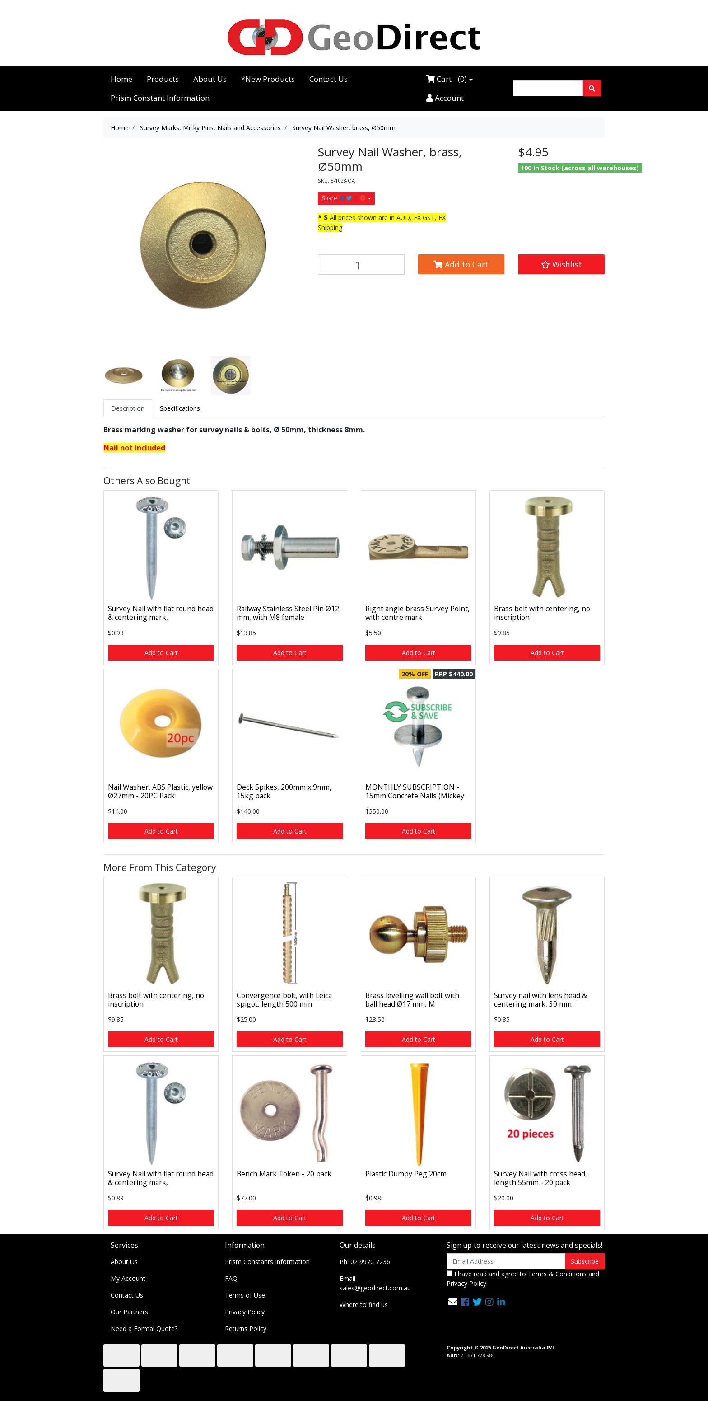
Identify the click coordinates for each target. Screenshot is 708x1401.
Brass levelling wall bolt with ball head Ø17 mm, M (412, 999)
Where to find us (364, 1304)
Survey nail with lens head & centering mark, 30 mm (540, 999)
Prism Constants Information (267, 1261)
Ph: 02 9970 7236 (365, 1261)
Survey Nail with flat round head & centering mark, (161, 613)
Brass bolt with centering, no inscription (542, 613)
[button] (561, 264)
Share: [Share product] (344, 198)
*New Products (268, 79)
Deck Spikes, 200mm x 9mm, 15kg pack (284, 791)
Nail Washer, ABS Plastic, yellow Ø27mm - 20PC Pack (160, 791)
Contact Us (328, 79)
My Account (128, 1278)
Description (127, 408)
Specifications (180, 408)
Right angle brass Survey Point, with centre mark (417, 613)
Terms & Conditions (557, 1274)
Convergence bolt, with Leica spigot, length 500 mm (284, 999)
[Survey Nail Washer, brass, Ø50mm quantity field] (361, 264)
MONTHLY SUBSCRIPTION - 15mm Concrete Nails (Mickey (414, 791)
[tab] (127, 408)
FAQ (231, 1278)
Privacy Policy (245, 1311)
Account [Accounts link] (445, 98)
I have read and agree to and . (523, 1279)
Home (121, 79)
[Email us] (452, 1302)
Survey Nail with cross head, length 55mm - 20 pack (540, 1178)
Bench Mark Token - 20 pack (284, 1174)
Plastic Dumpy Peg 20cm (406, 1174)
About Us (210, 79)
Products (163, 79)
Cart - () (446, 79)
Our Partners (129, 1311)
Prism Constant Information (160, 98)
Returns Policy (245, 1328)
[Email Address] (506, 1261)
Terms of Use (245, 1295)
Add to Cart (461, 264)
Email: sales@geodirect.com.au (375, 1283)
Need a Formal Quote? (144, 1328)
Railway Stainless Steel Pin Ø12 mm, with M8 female (288, 613)
